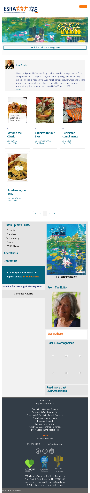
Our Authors (55, 334)
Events (9, 242)
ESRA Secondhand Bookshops (45, 429)
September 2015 (43, 141)
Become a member (45, 438)
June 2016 (12, 141)
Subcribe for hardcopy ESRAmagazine (22, 286)
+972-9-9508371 (33, 444)
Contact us (10, 261)
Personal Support (45, 421)
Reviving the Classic (14, 134)
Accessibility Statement (36, 482)
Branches (11, 234)
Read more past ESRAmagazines (57, 389)
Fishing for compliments (70, 134)
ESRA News (12, 246)
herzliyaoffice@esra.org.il (53, 444)
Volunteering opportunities (45, 418)
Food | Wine (12, 143)
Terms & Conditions (56, 482)
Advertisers (11, 253)
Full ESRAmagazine (66, 277)
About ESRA (45, 400)
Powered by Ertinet (12, 490)
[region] (45, 29)
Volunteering (12, 238)
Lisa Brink (21, 65)
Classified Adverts (23, 293)
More (18, 89)
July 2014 (66, 141)
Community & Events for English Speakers (45, 415)
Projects (10, 230)
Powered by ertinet (55, 485)
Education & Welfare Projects (45, 409)
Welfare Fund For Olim (45, 424)
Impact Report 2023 (45, 403)
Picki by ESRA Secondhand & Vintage (45, 427)
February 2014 (14, 198)
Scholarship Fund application (45, 412)
